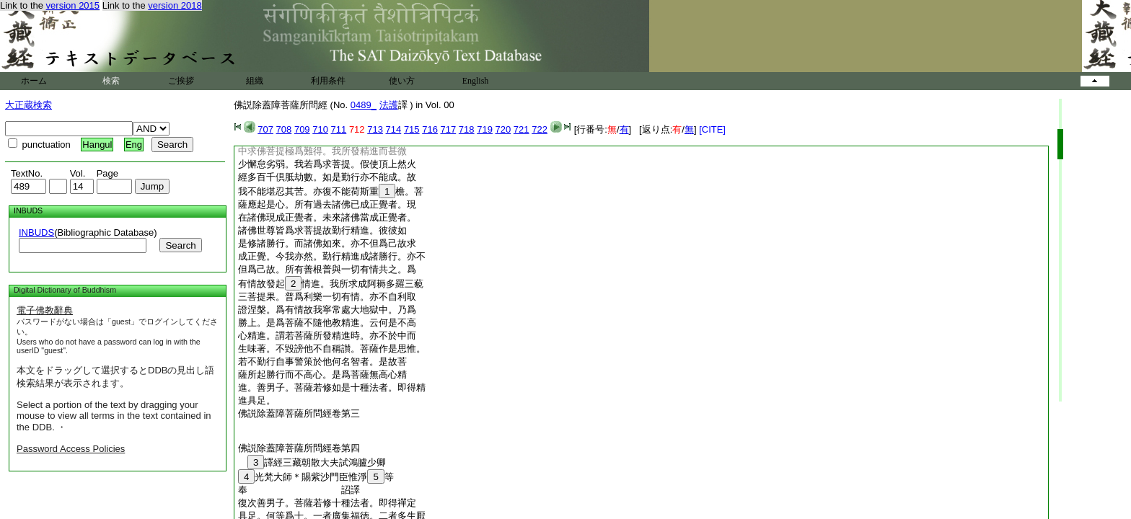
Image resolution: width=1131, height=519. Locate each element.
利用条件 (328, 81)
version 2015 (73, 5)
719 (485, 129)
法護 (388, 104)
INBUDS (36, 232)
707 (265, 129)
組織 (254, 81)
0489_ (364, 104)
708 (284, 129)
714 (394, 129)
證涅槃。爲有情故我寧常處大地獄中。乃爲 (327, 309)
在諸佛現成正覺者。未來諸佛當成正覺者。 (327, 217)
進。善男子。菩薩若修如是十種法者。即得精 (332, 387)
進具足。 (257, 400)
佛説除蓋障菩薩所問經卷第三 (299, 413)
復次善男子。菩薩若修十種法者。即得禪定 (327, 502)
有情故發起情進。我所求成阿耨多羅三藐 (330, 283)
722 (539, 129)
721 (521, 129)
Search (180, 245)
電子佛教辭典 (45, 310)
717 (449, 129)
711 (339, 129)
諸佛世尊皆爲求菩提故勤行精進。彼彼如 (322, 230)
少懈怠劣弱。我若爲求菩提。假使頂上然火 (327, 164)
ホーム (34, 81)
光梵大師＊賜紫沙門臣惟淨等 (316, 476)
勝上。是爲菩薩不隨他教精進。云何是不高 (327, 322)
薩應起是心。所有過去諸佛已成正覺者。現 (327, 204)
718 (467, 129)
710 (320, 129)
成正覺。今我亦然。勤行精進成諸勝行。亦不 (332, 256)
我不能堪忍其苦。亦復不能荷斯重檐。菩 (330, 191)
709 (302, 129)
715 (412, 129)
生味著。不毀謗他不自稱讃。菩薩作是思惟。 (332, 348)
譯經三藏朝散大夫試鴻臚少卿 (312, 462)
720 (503, 129)
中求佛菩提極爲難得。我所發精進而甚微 (322, 151)
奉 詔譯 (303, 489)
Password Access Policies (71, 448)
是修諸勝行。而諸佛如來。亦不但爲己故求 (327, 243)
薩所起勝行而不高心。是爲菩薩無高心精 (322, 374)
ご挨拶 (181, 81)
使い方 (402, 81)
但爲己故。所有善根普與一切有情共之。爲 (327, 269)
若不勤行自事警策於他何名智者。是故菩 (322, 361)
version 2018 (174, 5)
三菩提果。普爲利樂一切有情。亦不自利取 (327, 296)
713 (375, 129)
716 (430, 129)
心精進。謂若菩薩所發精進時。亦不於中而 (327, 335)
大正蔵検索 (28, 104)
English (475, 81)
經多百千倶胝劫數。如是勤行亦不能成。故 (327, 177)
